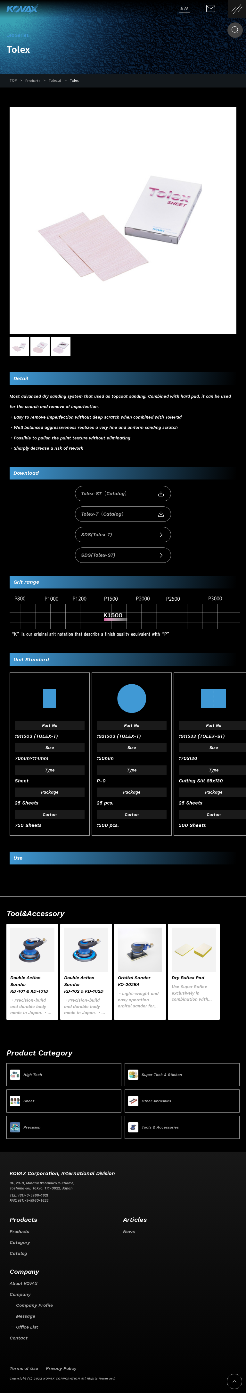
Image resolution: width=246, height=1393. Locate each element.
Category (20, 1242)
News (129, 1231)
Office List (27, 1327)
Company (20, 1294)
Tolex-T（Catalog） (123, 514)
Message (25, 1316)
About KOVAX (23, 1283)
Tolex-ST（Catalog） (123, 494)
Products (32, 80)
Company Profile (34, 1305)
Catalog (18, 1253)
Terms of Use (24, 1368)
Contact (19, 1338)
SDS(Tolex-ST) (123, 555)
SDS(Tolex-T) (123, 535)
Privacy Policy (61, 1368)
